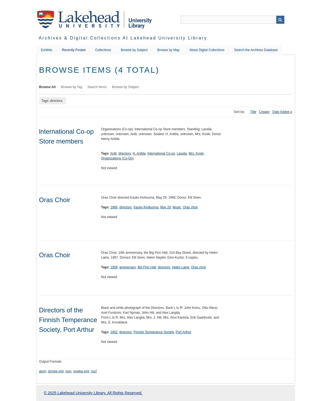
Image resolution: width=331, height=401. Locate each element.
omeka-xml (81, 371)
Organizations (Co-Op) (117, 158)
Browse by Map (168, 50)
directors (124, 153)
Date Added (280, 112)
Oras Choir (54, 199)
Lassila (182, 153)
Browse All (47, 87)
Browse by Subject (134, 50)
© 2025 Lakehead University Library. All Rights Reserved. (93, 393)
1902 (114, 332)
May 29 (165, 207)
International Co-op (161, 153)
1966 (114, 207)
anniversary (127, 267)
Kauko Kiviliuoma (146, 207)
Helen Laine (180, 267)
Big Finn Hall (147, 267)
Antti (113, 153)
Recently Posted (74, 50)
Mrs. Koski (196, 153)
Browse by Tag (71, 87)
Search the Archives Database (256, 50)
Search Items (97, 87)
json (68, 371)
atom (42, 371)
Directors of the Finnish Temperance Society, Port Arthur (68, 319)
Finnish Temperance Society (154, 332)
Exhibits (46, 50)
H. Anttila (139, 153)
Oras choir (190, 207)
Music (177, 207)
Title (253, 112)
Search (280, 20)
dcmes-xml (56, 371)
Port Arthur (183, 332)
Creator (264, 112)
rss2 (94, 371)
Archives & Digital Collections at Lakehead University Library (123, 38)
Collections (103, 50)
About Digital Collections (206, 50)
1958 (114, 267)
